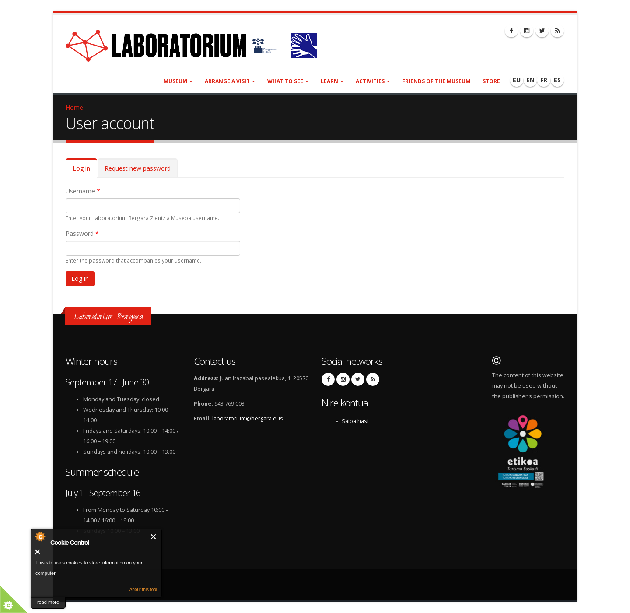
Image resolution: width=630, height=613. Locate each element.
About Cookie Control (40, 536)
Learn (332, 81)
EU (517, 80)
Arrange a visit (230, 81)
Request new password (138, 168)
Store (491, 81)
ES (557, 80)
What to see (287, 81)
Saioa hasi (355, 421)
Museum (178, 81)
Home (74, 107)
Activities (373, 81)
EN (530, 80)
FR (543, 80)
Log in (85, 171)
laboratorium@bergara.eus (247, 418)
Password (82, 233)
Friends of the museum (436, 81)
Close (154, 536)
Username (83, 191)
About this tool (143, 589)
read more (48, 602)
